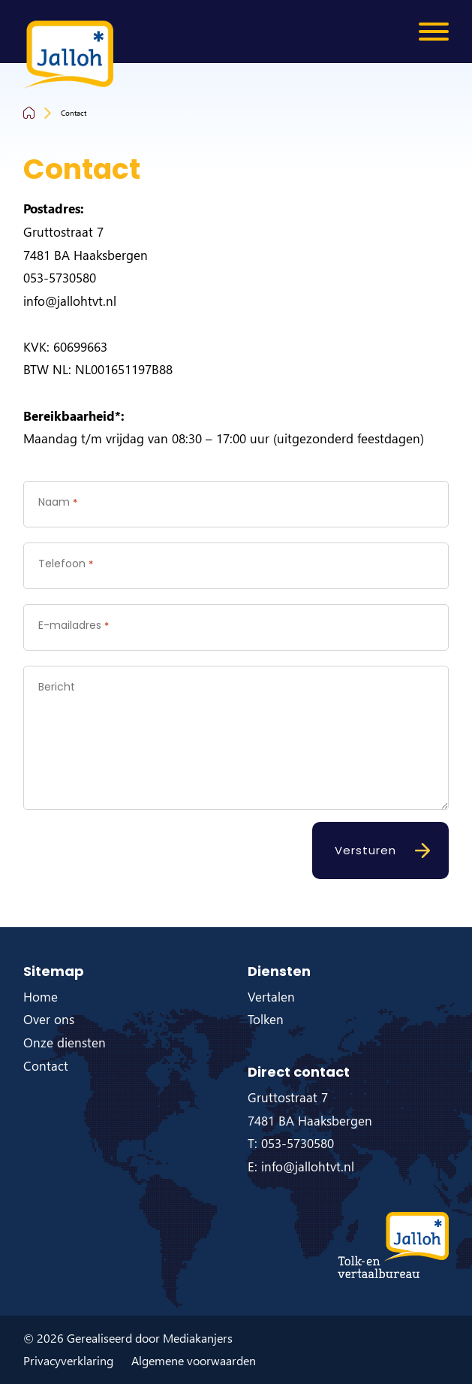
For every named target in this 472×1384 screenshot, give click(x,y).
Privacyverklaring (68, 1360)
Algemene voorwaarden (193, 1360)
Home (40, 996)
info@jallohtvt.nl (69, 301)
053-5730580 (59, 277)
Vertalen (271, 996)
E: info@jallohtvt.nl (301, 1166)
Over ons (48, 1019)
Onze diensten (64, 1042)
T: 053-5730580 (291, 1143)
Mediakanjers (198, 1338)
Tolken (266, 1019)
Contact (73, 112)
